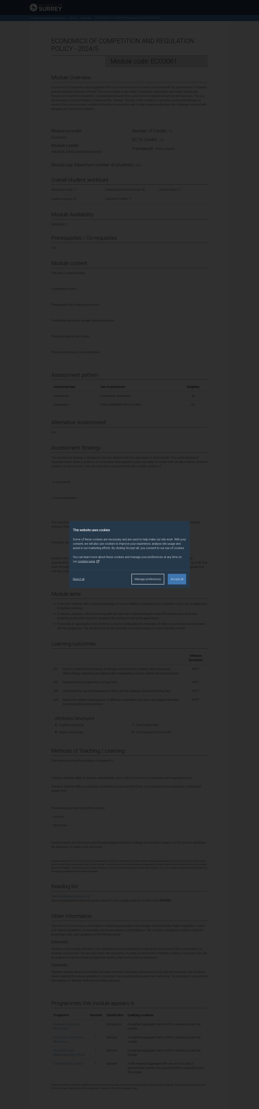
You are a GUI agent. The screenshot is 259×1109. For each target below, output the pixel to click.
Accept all (177, 579)
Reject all (78, 579)
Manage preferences (148, 579)
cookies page (89, 561)
